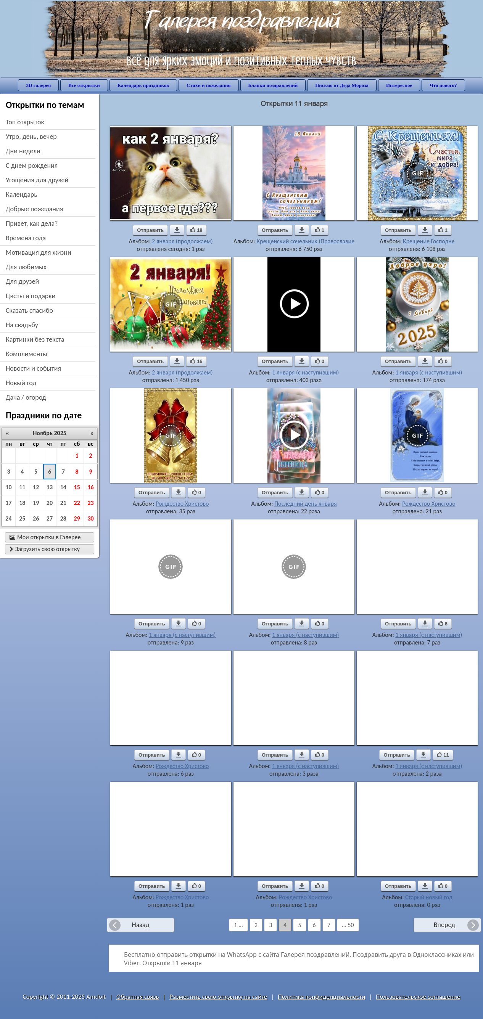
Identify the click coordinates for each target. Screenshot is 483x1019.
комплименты (26, 354)
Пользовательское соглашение (418, 997)
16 (90, 487)
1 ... (238, 925)
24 (8, 518)
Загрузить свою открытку (45, 549)
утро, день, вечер (31, 136)
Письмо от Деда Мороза (342, 85)
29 (77, 518)
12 (36, 487)
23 (90, 502)
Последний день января (305, 503)
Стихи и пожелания (209, 85)
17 (8, 502)
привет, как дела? (32, 223)
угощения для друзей (37, 180)
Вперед (444, 925)
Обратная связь (137, 997)
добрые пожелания (34, 209)
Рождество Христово (182, 503)
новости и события (33, 368)
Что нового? (443, 85)
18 (22, 502)
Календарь (21, 194)
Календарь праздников (143, 85)
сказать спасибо (29, 310)
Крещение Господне (429, 241)
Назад (140, 925)
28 (63, 518)
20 (50, 502)
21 (63, 502)
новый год (21, 383)
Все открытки (84, 85)
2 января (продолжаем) (182, 241)
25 (22, 518)
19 (36, 502)
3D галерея (38, 85)
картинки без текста (35, 339)
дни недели (23, 151)
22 (77, 502)
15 (77, 487)
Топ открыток (25, 122)
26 (36, 518)
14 (63, 487)
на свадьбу (22, 325)
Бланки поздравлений (273, 85)
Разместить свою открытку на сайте (218, 997)
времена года (26, 238)
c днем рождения (32, 165)
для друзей (22, 281)
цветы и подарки (30, 296)
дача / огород (26, 397)
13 (50, 487)
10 (8, 487)
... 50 (348, 925)
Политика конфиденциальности (321, 997)
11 (22, 487)
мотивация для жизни (38, 252)
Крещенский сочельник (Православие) (307, 241)
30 (90, 518)
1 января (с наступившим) (305, 372)
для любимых (26, 267)
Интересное (399, 85)
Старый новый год (428, 897)
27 (50, 518)
